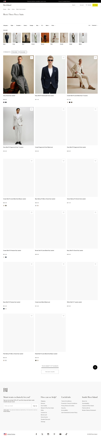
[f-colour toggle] (26, 25)
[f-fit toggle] (43, 25)
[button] (18, 98)
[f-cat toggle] (6, 25)
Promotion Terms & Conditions (69, 403)
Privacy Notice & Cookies (67, 405)
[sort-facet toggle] (93, 25)
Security (63, 408)
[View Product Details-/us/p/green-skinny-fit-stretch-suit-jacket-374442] (82, 178)
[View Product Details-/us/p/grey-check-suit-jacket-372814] (18, 74)
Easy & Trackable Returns (64, 1)
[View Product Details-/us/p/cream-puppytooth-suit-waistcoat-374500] (50, 126)
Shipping (43, 401)
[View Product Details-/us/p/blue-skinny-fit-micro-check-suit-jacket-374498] (50, 178)
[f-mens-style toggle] (12, 25)
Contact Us (44, 412)
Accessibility (64, 410)
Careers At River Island (88, 405)
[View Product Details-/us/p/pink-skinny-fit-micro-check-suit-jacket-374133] (18, 333)
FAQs (42, 410)
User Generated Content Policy (69, 412)
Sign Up (35, 405)
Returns (43, 403)
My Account (44, 414)
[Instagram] (48, 434)
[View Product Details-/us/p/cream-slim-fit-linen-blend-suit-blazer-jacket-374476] (18, 178)
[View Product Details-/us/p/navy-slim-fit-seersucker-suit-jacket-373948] (50, 74)
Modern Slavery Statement (89, 410)
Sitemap (43, 421)
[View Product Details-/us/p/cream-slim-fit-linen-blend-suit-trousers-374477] (82, 74)
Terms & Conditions (66, 401)
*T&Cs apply (6, 409)
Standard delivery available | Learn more (36, 1)
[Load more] (50, 372)
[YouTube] (60, 434)
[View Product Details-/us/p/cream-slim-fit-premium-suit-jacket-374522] (18, 229)
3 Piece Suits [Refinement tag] (15, 52)
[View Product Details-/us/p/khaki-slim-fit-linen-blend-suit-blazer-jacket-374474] (50, 333)
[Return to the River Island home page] (8, 5)
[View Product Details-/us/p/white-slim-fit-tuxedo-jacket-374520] (82, 281)
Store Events (44, 417)
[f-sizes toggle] (37, 25)
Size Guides (44, 405)
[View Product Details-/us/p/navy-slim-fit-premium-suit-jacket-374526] (18, 281)
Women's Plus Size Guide (47, 408)
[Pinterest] (54, 434)
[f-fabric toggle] (48, 25)
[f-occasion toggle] (19, 25)
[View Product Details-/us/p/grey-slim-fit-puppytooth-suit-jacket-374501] (82, 126)
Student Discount (45, 419)
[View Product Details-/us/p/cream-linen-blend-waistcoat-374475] (50, 281)
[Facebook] (36, 434)
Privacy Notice (6, 411)
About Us (84, 401)
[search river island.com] (73, 5)
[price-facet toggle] (53, 25)
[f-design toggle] (32, 25)
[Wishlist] (31, 57)
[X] (42, 434)
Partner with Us (86, 408)
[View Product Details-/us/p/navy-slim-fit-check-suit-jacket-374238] (82, 229)
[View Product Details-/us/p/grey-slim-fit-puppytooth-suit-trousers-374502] (18, 126)
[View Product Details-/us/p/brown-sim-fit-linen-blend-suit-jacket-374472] (50, 229)
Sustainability (85, 403)
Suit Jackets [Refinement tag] (23, 52)
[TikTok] (66, 434)
